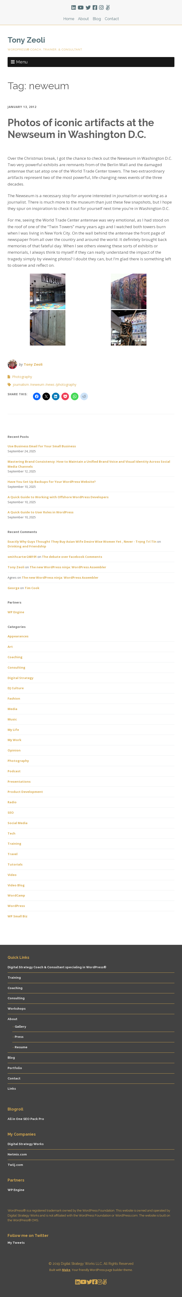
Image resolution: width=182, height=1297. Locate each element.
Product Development (25, 792)
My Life (13, 730)
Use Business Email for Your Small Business (42, 446)
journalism (21, 384)
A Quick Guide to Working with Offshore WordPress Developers (58, 497)
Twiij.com (15, 1165)
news (50, 384)
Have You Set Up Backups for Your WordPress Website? (52, 482)
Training (14, 843)
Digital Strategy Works (26, 1144)
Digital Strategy (20, 678)
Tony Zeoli (26, 40)
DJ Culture (16, 688)
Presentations (19, 781)
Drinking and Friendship (27, 546)
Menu (21, 61)
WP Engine (16, 612)
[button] (48, 291)
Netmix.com (17, 1154)
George (13, 588)
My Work (14, 740)
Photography (22, 376)
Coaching (15, 657)
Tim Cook (32, 588)
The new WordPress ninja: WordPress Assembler (68, 567)
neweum (37, 384)
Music (12, 719)
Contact (112, 19)
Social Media (17, 823)
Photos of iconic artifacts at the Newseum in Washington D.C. (81, 128)
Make (66, 1270)
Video (12, 875)
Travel (13, 854)
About (83, 19)
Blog (97, 19)
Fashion (14, 698)
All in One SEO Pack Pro (26, 1119)
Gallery (20, 1026)
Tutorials (15, 864)
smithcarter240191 (22, 557)
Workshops (17, 1008)
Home (68, 19)
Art (10, 646)
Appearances (18, 636)
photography (66, 384)
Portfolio (15, 1068)
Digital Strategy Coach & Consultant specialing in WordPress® (57, 967)
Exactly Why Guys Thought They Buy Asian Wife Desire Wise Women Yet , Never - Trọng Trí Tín (82, 541)
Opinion (14, 750)
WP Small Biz (17, 916)
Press (19, 1037)
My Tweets (16, 1242)
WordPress (16, 906)
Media (12, 709)
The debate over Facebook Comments (72, 557)
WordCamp (16, 895)
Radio (12, 802)
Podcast (14, 771)
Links (12, 1088)
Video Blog (16, 885)
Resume (21, 1047)
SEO (11, 812)
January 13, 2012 (22, 107)
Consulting (16, 667)
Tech (11, 833)
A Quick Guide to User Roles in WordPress (40, 512)
